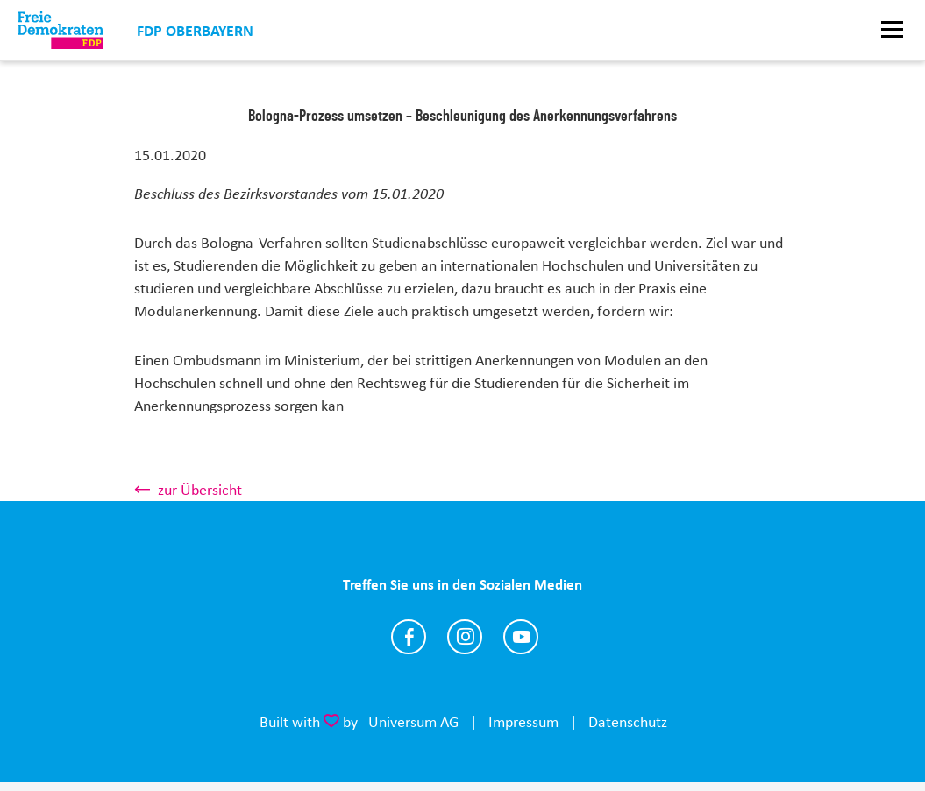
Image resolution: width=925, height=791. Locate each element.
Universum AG (413, 722)
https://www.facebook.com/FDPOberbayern (408, 636)
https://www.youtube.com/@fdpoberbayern (520, 636)
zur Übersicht (200, 490)
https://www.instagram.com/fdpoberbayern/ (464, 636)
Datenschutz (627, 722)
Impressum (523, 722)
